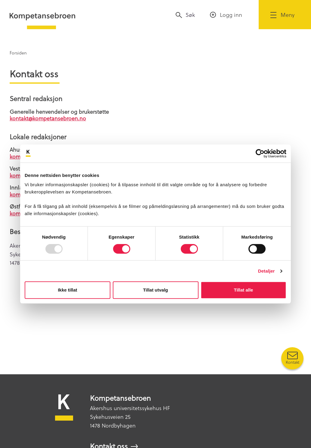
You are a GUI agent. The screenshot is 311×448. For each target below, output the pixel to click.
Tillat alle (243, 289)
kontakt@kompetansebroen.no (48, 118)
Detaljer (266, 270)
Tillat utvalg (155, 289)
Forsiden (18, 52)
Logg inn (231, 15)
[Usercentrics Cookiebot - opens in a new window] (260, 153)
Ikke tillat (67, 289)
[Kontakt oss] (292, 358)
